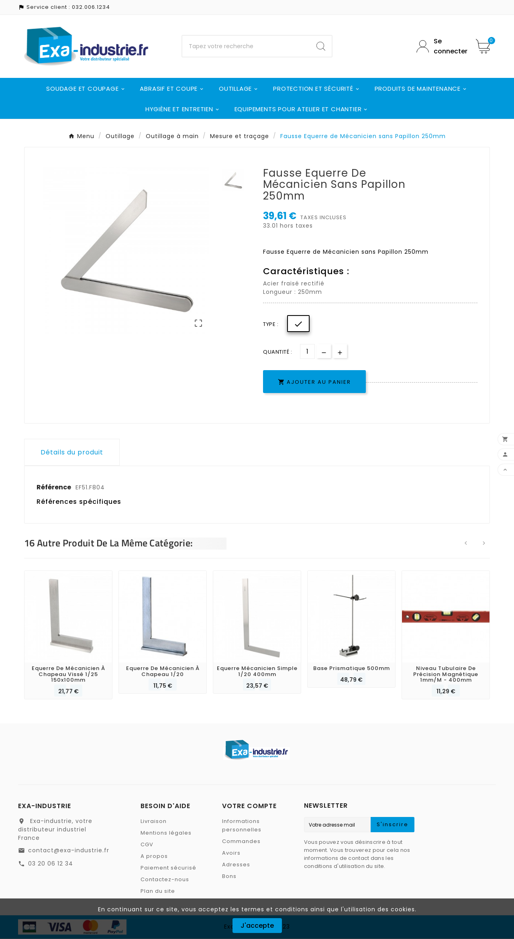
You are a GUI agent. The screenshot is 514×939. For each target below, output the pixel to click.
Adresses (236, 865)
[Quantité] (307, 351)
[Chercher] (246, 46)
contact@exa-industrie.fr (68, 851)
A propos (154, 856)
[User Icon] (440, 46)
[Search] (320, 46)
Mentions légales (166, 833)
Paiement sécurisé (168, 868)
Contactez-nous (165, 880)
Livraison (154, 821)
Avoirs (231, 853)
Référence (54, 487)
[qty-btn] (340, 351)
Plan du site (158, 891)
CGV (147, 845)
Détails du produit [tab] (72, 452)
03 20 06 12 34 (50, 864)
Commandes (241, 841)
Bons (229, 876)
